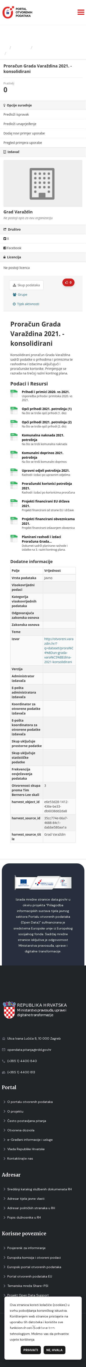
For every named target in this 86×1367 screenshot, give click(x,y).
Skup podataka (26, 285)
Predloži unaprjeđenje (19, 124)
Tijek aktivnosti (26, 304)
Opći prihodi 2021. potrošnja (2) (47, 422)
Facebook (12, 248)
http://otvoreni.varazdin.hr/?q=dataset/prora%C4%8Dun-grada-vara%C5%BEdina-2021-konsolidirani (59, 650)
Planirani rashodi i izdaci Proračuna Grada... (41, 539)
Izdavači (21, 47)
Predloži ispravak (16, 114)
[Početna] (5, 47)
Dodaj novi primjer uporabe (24, 133)
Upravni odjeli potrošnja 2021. (46, 470)
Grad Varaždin (48, 47)
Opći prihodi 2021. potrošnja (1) (47, 409)
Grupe (20, 294)
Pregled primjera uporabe (22, 142)
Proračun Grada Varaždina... (37, 53)
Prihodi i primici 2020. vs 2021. (46, 392)
